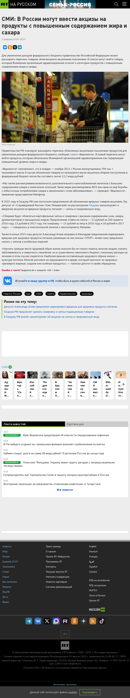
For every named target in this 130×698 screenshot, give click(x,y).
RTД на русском (97, 585)
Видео (6, 602)
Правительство (68, 293)
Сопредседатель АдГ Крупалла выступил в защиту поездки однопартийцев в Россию (56, 475)
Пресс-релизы (53, 546)
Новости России (11, 293)
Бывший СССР (10, 561)
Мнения (7, 586)
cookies (72, 692)
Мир (5, 551)
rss (92, 621)
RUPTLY (93, 590)
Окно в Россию (97, 595)
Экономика (9, 566)
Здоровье (87, 293)
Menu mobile (125, 1)
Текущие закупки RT (56, 571)
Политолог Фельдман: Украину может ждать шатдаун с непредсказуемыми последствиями (59, 464)
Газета (50, 293)
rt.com (26, 656)
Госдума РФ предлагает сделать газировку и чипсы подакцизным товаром (49, 311)
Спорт (6, 571)
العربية (91, 561)
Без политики (10, 581)
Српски (93, 571)
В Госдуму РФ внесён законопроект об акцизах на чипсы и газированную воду (51, 316)
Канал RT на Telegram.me (28, 621)
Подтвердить (89, 692)
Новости (7, 546)
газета (74, 154)
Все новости (65, 489)
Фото (5, 596)
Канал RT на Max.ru (56, 621)
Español (93, 566)
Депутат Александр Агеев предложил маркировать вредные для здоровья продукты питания (60, 306)
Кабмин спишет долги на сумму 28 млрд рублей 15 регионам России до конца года (53, 453)
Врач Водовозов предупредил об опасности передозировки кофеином (65, 435)
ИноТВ (6, 591)
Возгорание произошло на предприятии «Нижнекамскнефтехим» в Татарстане (52, 484)
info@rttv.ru (74, 663)
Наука (6, 576)
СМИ (38, 293)
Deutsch (93, 551)
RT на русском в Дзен (83, 621)
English (92, 546)
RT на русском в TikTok (102, 621)
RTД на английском (99, 580)
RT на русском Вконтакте (38, 621)
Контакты (51, 566)
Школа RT (94, 600)
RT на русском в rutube (65, 621)
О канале (51, 551)
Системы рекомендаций (59, 586)
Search (116, 1)
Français (93, 556)
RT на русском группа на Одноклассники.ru (74, 621)
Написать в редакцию (57, 576)
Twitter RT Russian (47, 621)
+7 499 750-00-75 (119, 660)
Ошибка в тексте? (11, 270)
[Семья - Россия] (70, 4)
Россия (6, 556)
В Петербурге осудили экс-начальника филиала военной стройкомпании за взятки (54, 444)
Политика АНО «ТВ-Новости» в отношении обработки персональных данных (65, 667)
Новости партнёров (56, 581)
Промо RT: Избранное (58, 556)
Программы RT (54, 561)
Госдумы (94, 205)
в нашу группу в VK (41, 280)
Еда (28, 293)
